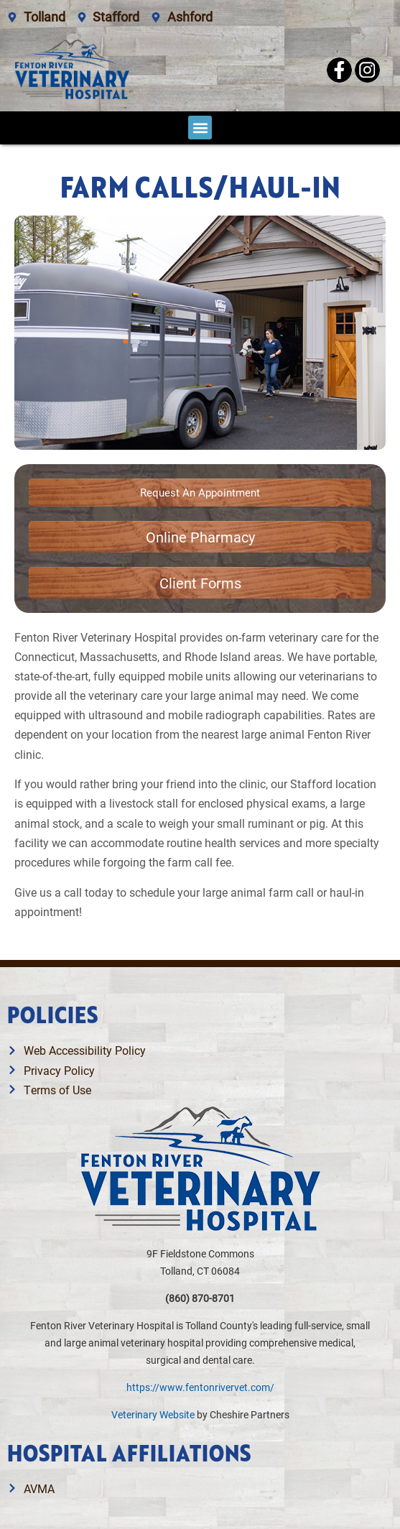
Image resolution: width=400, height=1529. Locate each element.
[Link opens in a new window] (200, 537)
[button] (200, 127)
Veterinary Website (153, 1414)
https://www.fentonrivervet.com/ (200, 1387)
